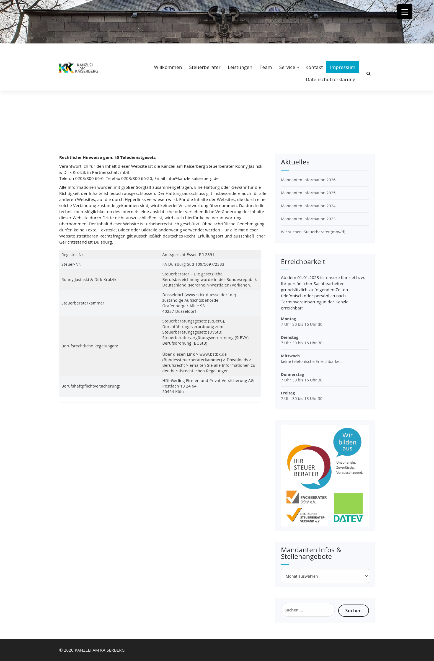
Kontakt (314, 67)
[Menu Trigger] (404, 11)
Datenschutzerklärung (330, 79)
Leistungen (240, 67)
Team (266, 67)
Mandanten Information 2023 (308, 218)
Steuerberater (205, 67)
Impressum (342, 67)
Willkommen (168, 67)
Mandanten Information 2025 (308, 192)
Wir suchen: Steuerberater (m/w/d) (313, 231)
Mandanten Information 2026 (308, 179)
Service (287, 67)
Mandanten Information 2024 (308, 205)
